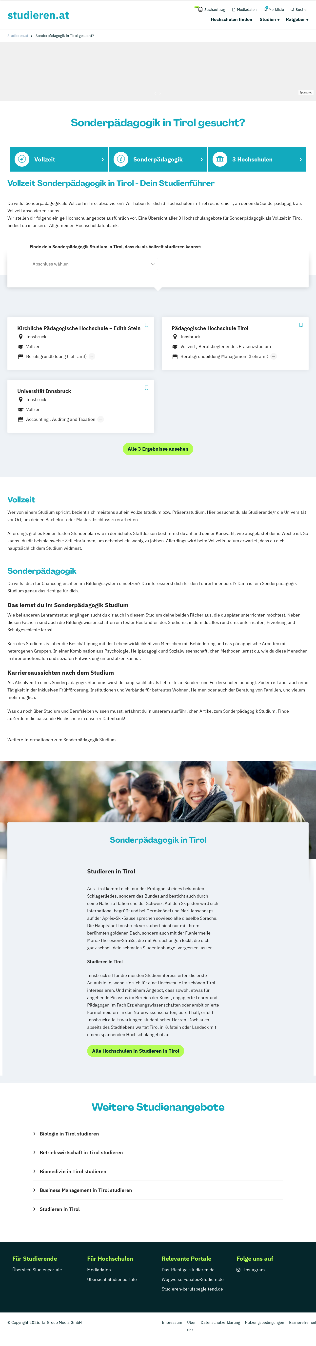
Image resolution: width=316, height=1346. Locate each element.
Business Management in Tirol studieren (86, 1190)
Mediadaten (99, 1270)
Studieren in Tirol (60, 1209)
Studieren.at (17, 35)
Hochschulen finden (231, 19)
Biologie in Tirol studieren (69, 1133)
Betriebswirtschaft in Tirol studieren (81, 1152)
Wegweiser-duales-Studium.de (193, 1279)
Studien (268, 19)
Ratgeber (295, 19)
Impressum (172, 1322)
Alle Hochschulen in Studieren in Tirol (135, 1050)
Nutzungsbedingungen (264, 1322)
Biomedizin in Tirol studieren (73, 1171)
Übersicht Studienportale (37, 1270)
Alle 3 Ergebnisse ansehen (158, 448)
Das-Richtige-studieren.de (188, 1270)
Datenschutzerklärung (220, 1322)
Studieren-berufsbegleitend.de (192, 1289)
